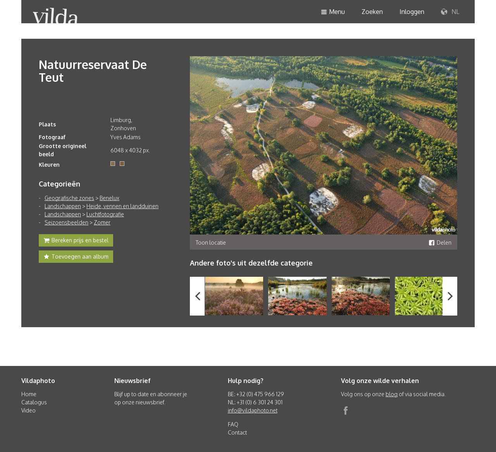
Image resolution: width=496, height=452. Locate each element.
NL (450, 12)
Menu (333, 12)
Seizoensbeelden (66, 222)
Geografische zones (69, 198)
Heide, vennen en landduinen (122, 206)
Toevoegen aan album (75, 257)
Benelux (109, 198)
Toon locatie (211, 242)
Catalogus (34, 402)
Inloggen (412, 12)
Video (28, 410)
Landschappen (63, 206)
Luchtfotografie (105, 214)
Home (28, 394)
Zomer (102, 222)
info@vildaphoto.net (252, 410)
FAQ (233, 424)
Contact (237, 432)
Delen (440, 242)
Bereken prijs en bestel (75, 241)
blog (392, 394)
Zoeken (372, 12)
